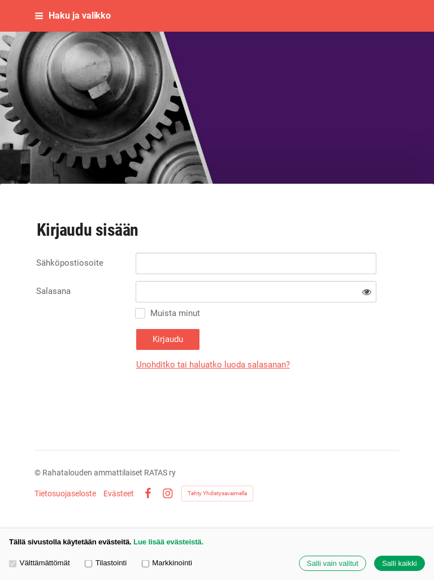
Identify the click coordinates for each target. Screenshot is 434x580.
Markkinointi (167, 563)
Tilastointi (106, 563)
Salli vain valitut (332, 563)
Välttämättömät (39, 563)
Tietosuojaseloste (65, 493)
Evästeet (118, 493)
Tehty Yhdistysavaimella (217, 493)
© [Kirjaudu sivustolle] (38, 472)
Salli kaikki (399, 563)
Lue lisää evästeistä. (168, 542)
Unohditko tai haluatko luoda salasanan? (213, 365)
